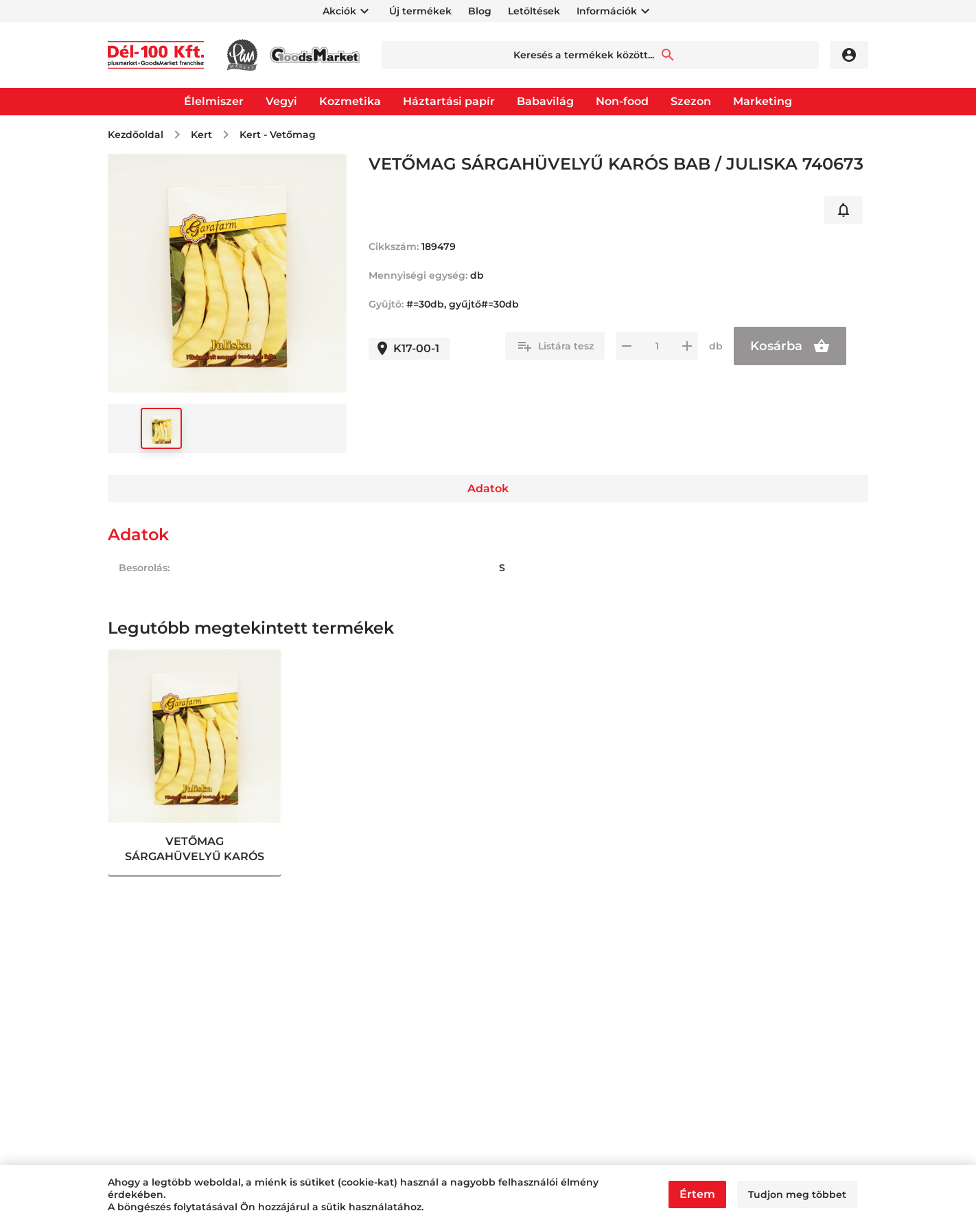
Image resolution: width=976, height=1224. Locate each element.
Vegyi (281, 101)
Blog (479, 11)
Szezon (691, 101)
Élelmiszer (214, 101)
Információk (607, 11)
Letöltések (534, 11)
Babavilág (545, 101)
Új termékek (420, 11)
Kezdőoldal (135, 134)
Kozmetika (350, 101)
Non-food (622, 101)
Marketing (762, 101)
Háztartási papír (449, 101)
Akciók (339, 11)
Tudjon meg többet (797, 1194)
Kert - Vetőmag (278, 134)
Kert (201, 134)
